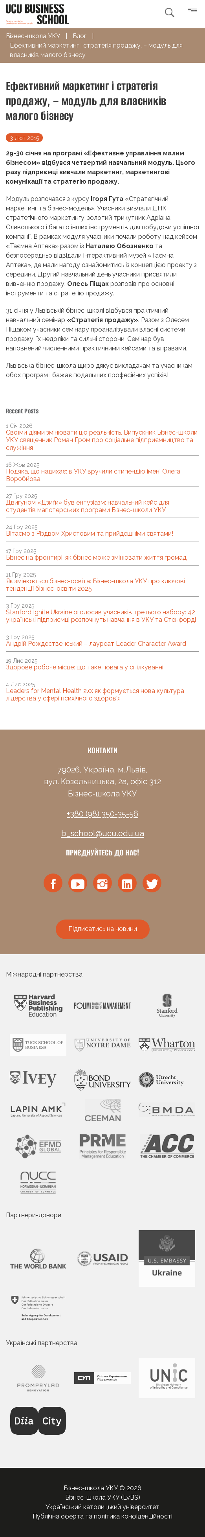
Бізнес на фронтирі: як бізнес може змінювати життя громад (96, 557)
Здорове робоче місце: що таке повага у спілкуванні (84, 667)
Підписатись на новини (102, 929)
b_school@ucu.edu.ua (102, 833)
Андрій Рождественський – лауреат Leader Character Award (96, 643)
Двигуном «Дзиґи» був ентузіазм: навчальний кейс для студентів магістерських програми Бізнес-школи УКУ (87, 506)
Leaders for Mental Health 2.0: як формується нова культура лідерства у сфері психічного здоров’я (95, 694)
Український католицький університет (102, 1507)
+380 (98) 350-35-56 (102, 813)
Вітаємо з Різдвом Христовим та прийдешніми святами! (89, 533)
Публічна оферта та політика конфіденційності (102, 1516)
